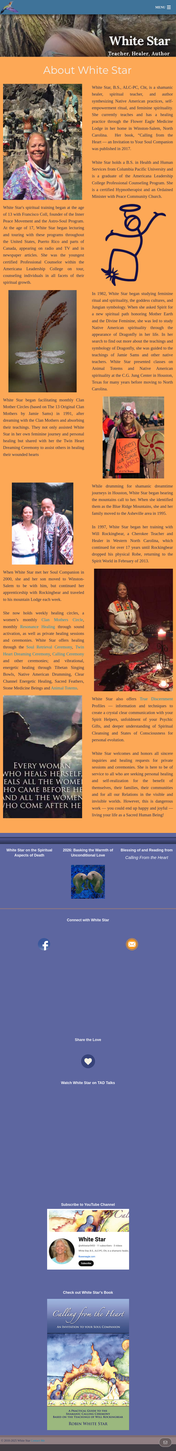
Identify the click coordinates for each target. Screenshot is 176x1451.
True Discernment (156, 698)
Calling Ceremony (68, 653)
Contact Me (38, 1440)
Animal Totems (64, 688)
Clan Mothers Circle (62, 619)
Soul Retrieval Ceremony (49, 647)
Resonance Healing (37, 626)
